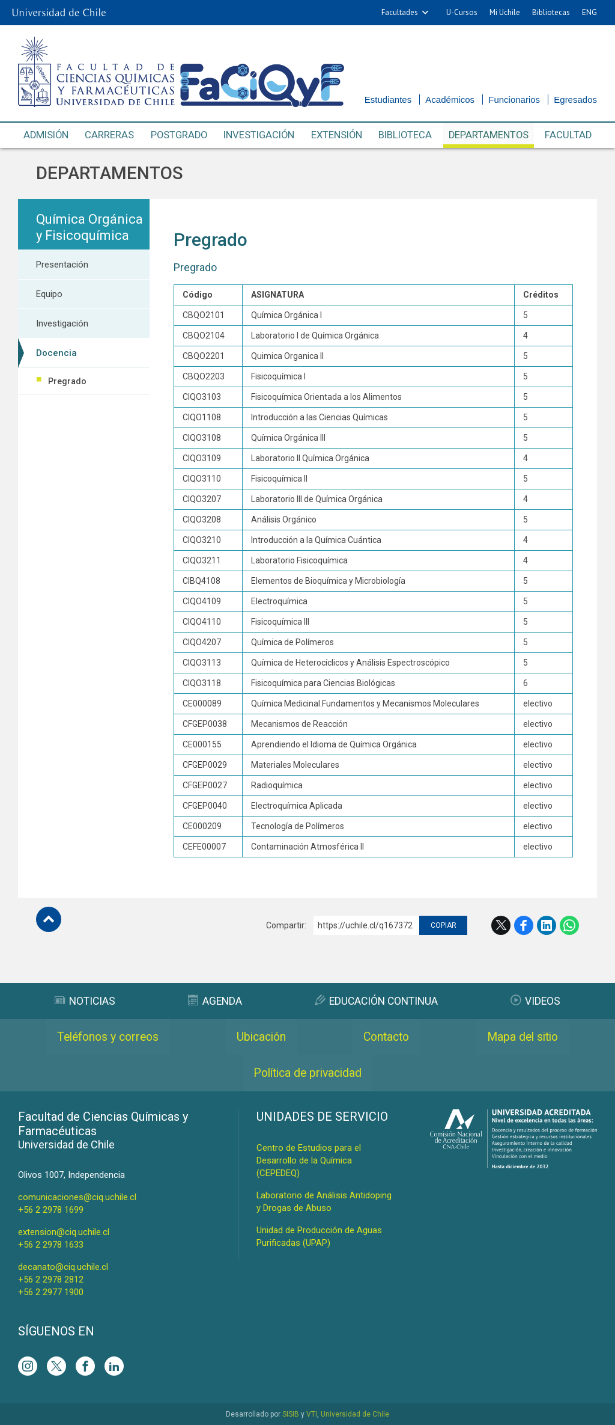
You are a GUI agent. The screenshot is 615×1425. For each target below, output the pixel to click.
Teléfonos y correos (108, 1037)
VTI (311, 1414)
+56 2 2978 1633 (50, 1244)
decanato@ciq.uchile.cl (63, 1266)
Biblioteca (406, 135)
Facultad (568, 135)
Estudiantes (388, 99)
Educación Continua (376, 1000)
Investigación (260, 135)
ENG (589, 12)
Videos (536, 1000)
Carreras (110, 135)
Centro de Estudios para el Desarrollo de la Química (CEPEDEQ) (308, 1160)
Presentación (62, 264)
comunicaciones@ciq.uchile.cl (77, 1197)
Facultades (399, 12)
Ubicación (262, 1037)
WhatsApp (569, 925)
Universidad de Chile (355, 1414)
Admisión (47, 135)
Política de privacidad (307, 1073)
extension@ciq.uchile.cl (63, 1232)
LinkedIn (546, 925)
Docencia (56, 353)
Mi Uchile (504, 12)
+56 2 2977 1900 (50, 1292)
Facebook (524, 925)
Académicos (449, 99)
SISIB (290, 1414)
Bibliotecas (551, 12)
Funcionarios (514, 99)
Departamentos (489, 135)
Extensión (337, 135)
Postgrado (179, 135)
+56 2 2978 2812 (50, 1279)
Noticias (84, 1000)
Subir (48, 919)
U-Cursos (461, 12)
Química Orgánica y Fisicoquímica (89, 227)
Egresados (575, 99)
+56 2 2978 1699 (50, 1209)
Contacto (386, 1037)
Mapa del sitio (522, 1037)
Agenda (214, 1000)
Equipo (49, 294)
